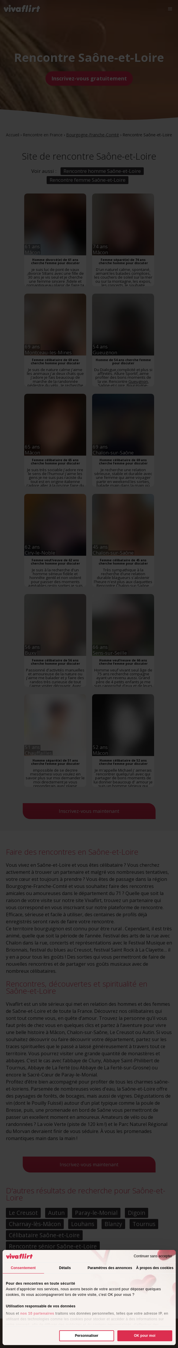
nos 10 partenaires (37, 1313)
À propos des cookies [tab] (155, 1268)
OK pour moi (145, 1336)
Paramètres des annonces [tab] (110, 1268)
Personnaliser (86, 1336)
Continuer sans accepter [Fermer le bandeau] (153, 1256)
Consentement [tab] (23, 1268)
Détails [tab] (65, 1268)
